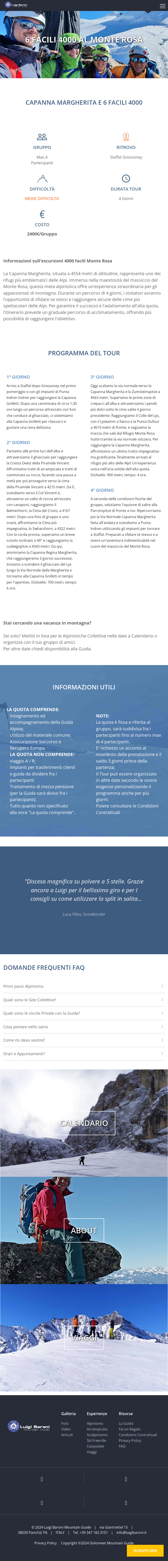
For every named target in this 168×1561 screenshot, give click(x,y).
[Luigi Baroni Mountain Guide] (15, 4)
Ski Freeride (96, 1440)
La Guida (126, 1423)
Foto (65, 1423)
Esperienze (97, 1413)
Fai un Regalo (130, 1429)
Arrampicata (97, 1429)
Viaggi (92, 1452)
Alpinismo (95, 1423)
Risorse (126, 1413)
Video (66, 1429)
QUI (125, 812)
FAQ (122, 1446)
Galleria (68, 1413)
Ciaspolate (95, 1446)
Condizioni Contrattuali (138, 1434)
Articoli (67, 1434)
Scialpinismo (97, 1434)
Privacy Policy (130, 1440)
